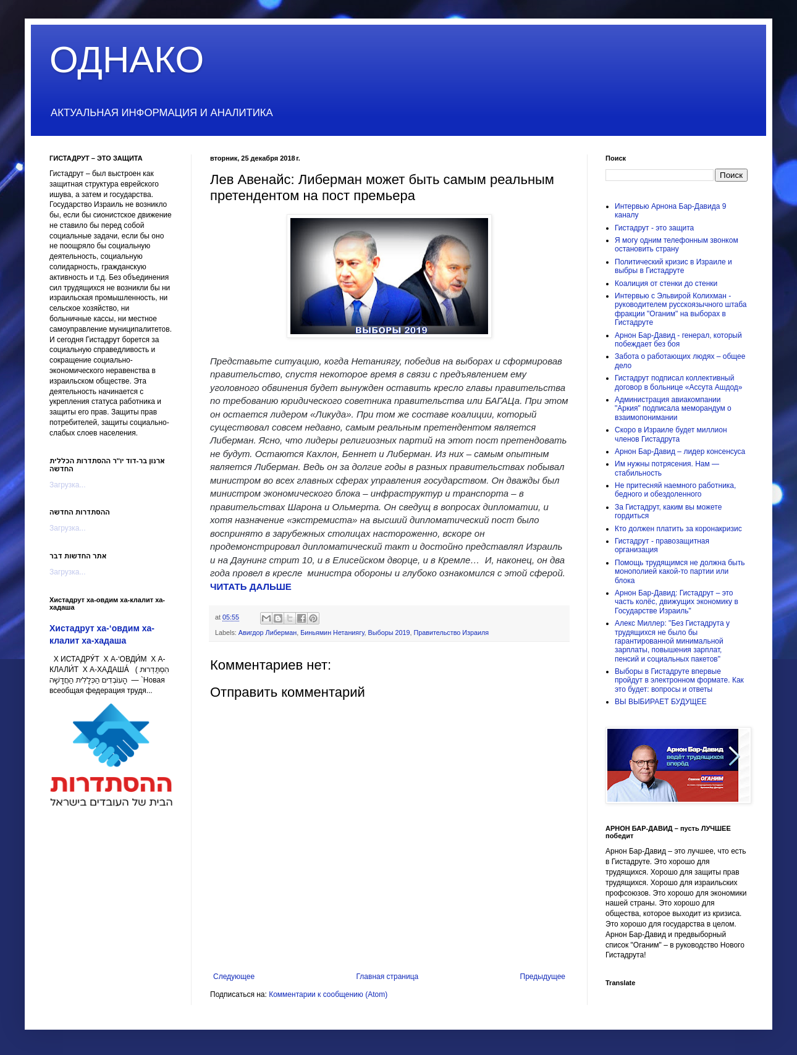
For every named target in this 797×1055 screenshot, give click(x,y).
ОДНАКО (126, 59)
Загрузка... (67, 485)
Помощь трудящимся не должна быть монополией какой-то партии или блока (679, 571)
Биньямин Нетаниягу (332, 632)
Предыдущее (542, 976)
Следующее (234, 976)
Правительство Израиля (451, 632)
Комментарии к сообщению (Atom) (328, 994)
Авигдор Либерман (267, 632)
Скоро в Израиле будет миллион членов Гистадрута (671, 434)
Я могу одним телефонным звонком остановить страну (676, 244)
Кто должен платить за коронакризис (678, 528)
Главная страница (387, 976)
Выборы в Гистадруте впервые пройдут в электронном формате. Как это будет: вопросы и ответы (679, 680)
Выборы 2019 (389, 632)
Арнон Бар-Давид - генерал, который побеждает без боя (678, 339)
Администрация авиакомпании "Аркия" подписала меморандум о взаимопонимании (673, 408)
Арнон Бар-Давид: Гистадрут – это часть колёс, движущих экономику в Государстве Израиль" (676, 602)
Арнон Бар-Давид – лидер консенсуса (680, 451)
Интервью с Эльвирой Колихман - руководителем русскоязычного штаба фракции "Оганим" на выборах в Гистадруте (681, 309)
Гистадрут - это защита (654, 228)
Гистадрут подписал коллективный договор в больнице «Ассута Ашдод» (678, 382)
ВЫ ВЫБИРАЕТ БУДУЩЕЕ (661, 701)
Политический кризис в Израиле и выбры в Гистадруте (673, 266)
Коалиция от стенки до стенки (666, 283)
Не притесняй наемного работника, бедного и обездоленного (675, 489)
